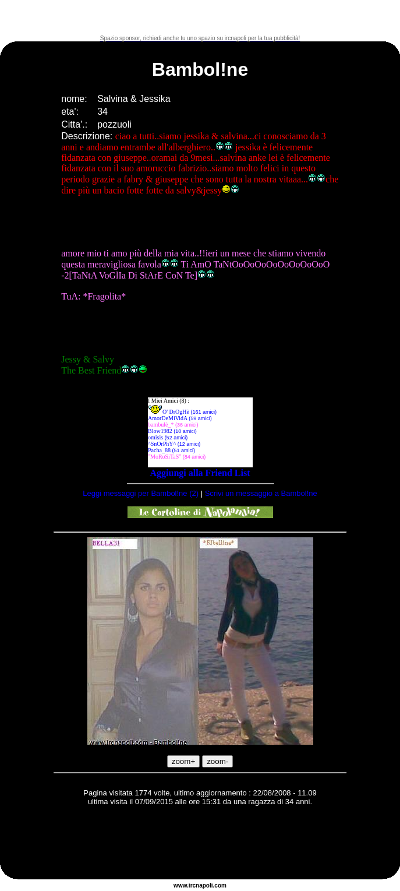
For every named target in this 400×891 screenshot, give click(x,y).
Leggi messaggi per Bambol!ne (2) (141, 493)
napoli (204, 885)
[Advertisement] (200, 17)
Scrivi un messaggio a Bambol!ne (261, 493)
